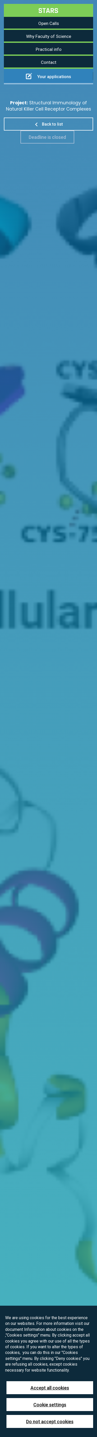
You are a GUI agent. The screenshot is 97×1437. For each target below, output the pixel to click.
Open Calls (48, 23)
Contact (48, 62)
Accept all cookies (50, 1388)
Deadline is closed (47, 137)
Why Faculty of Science (48, 36)
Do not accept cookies (49, 1421)
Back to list (48, 124)
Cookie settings (49, 1404)
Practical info (49, 49)
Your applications (48, 76)
